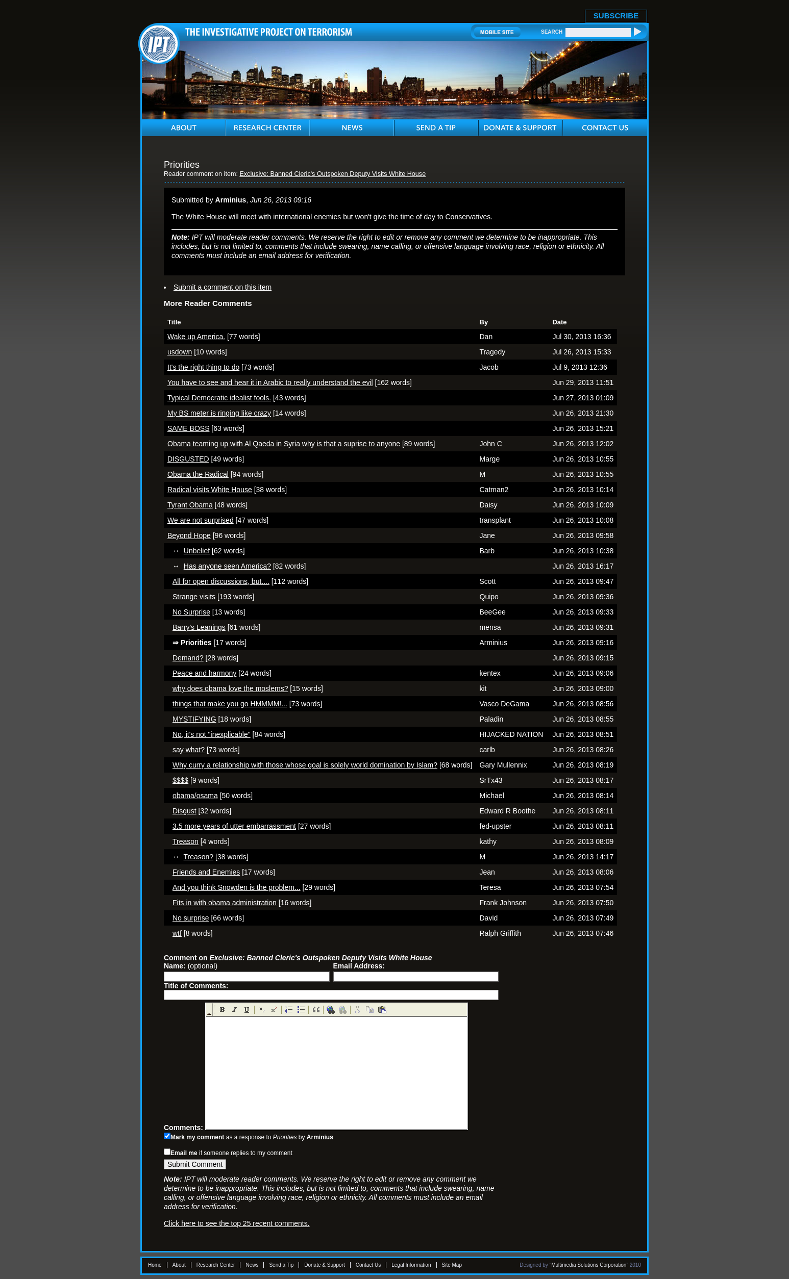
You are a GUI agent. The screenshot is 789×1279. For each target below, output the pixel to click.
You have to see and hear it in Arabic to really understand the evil (270, 382)
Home (155, 1265)
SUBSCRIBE (616, 15)
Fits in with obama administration (224, 903)
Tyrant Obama (190, 505)
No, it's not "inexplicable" (211, 734)
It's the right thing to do (203, 367)
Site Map (452, 1265)
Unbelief (197, 551)
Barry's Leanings (199, 627)
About (179, 1265)
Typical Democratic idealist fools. (219, 398)
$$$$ (180, 780)
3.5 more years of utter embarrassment (234, 826)
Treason (185, 841)
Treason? (199, 857)
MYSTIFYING (194, 719)
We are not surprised (200, 520)
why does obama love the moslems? (230, 688)
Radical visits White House (209, 489)
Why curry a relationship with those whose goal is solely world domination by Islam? (304, 765)
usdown (179, 352)
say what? (188, 750)
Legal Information (411, 1265)
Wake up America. (196, 336)
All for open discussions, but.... (220, 581)
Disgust (184, 811)
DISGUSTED (188, 459)
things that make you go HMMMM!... (229, 704)
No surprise (190, 918)
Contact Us (368, 1265)
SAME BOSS (188, 428)
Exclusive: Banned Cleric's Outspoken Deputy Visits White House (332, 173)
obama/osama (195, 795)
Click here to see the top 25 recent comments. (237, 1223)
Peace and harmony (204, 673)
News (251, 1265)
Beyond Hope (189, 535)
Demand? (188, 658)
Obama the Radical (198, 474)
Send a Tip (281, 1265)
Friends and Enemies (206, 872)
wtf (177, 933)
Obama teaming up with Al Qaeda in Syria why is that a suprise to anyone (283, 444)
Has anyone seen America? (227, 566)
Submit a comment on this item (223, 287)
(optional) (190, 966)
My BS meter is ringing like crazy (219, 413)
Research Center (215, 1265)
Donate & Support (324, 1265)
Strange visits (193, 597)
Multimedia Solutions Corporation (588, 1265)
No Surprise (191, 612)
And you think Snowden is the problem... (236, 887)
